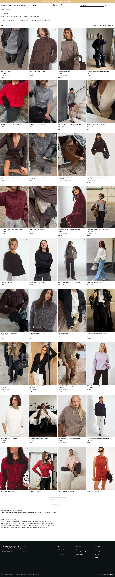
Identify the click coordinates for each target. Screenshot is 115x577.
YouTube (97, 557)
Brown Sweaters (38, 523)
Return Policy (60, 549)
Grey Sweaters (32, 525)
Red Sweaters (29, 527)
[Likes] (109, 5)
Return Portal (60, 551)
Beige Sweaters (14, 523)
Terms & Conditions (5, 574)
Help (58, 546)
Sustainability (79, 554)
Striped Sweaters (37, 527)
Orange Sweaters (5, 527)
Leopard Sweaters (40, 525)
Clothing (3, 9)
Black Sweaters (22, 523)
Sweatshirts (24, 521)
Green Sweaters (24, 525)
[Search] (92, 5)
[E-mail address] (11, 551)
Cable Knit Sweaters (46, 521)
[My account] (106, 5)
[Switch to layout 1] (92, 25)
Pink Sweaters (13, 527)
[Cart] (112, 5)
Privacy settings (36, 574)
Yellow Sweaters (5, 529)
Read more (36, 16)
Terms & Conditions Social (15, 574)
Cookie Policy (29, 574)
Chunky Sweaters (37, 521)
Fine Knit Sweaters (5, 523)
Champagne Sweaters (47, 523)
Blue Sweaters (30, 523)
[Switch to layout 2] (95, 25)
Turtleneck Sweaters (11, 521)
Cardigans (18, 521)
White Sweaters (45, 527)
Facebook (97, 551)
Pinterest (97, 554)
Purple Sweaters (21, 527)
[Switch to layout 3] (97, 25)
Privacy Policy (23, 574)
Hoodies (30, 521)
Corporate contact (81, 551)
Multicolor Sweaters (50, 525)
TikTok (96, 549)
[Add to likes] (27, 29)
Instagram (97, 546)
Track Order (60, 554)
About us (78, 546)
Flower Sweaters (16, 525)
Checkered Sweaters (6, 525)
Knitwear (3, 521)
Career (78, 549)
